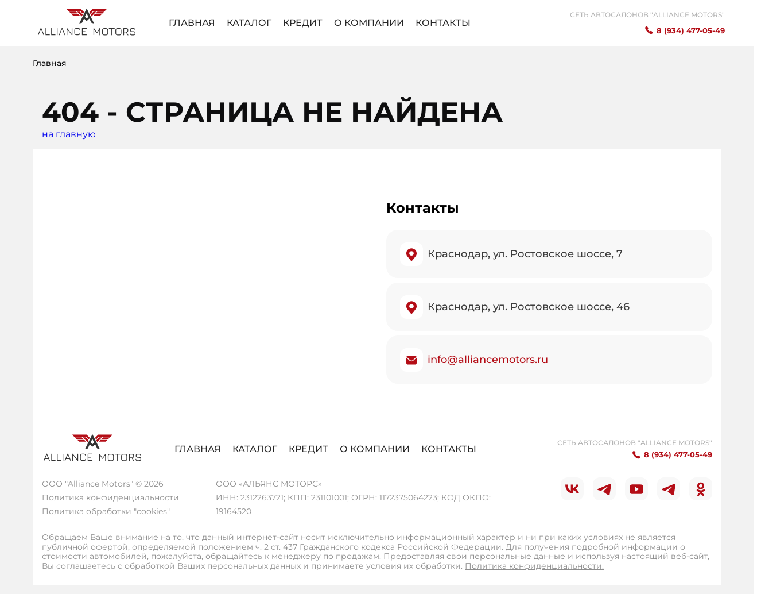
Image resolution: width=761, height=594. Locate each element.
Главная (192, 22)
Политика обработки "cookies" (106, 511)
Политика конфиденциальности (110, 497)
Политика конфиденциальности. (534, 566)
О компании (369, 22)
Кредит (303, 22)
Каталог (249, 22)
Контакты (443, 22)
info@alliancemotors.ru (488, 359)
